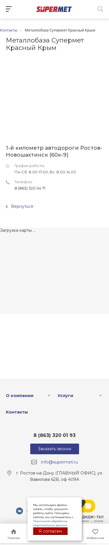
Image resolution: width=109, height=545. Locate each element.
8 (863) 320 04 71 (30, 188)
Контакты (17, 412)
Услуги (65, 395)
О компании (19, 395)
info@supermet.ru (59, 462)
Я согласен (50, 531)
